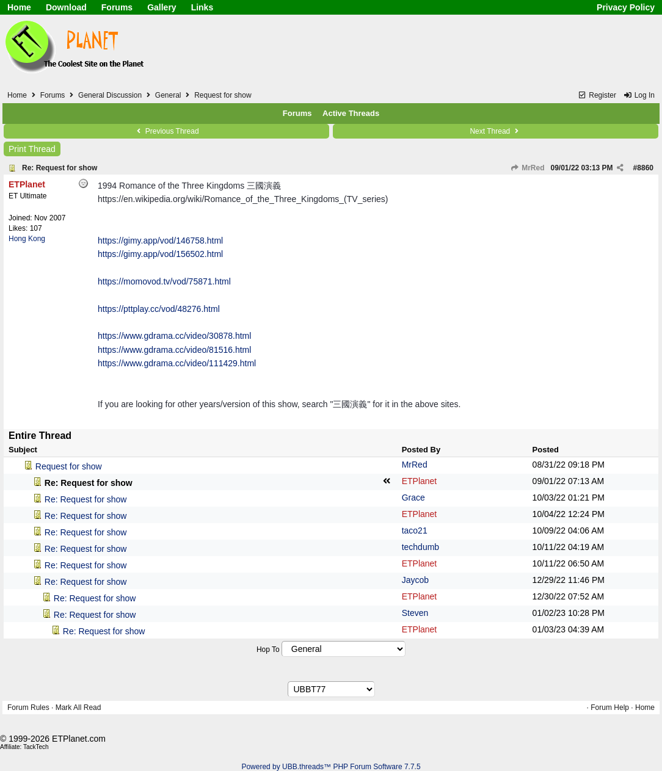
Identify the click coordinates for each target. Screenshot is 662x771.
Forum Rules (28, 707)
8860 (645, 168)
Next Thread (495, 131)
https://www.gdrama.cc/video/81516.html (174, 350)
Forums (117, 7)
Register (597, 95)
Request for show (68, 466)
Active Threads (350, 113)
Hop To (268, 649)
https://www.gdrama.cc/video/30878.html (174, 336)
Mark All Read (78, 707)
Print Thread (32, 149)
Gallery (161, 7)
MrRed (528, 168)
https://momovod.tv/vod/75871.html (164, 281)
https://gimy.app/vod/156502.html (160, 254)
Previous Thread (166, 131)
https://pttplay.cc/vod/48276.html (159, 309)
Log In (639, 95)
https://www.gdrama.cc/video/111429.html (177, 363)
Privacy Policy (626, 7)
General (168, 95)
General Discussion (110, 95)
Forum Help (610, 707)
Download (66, 7)
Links (202, 7)
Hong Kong (27, 238)
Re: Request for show (59, 168)
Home (19, 7)
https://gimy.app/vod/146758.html (160, 240)
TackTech (36, 747)
